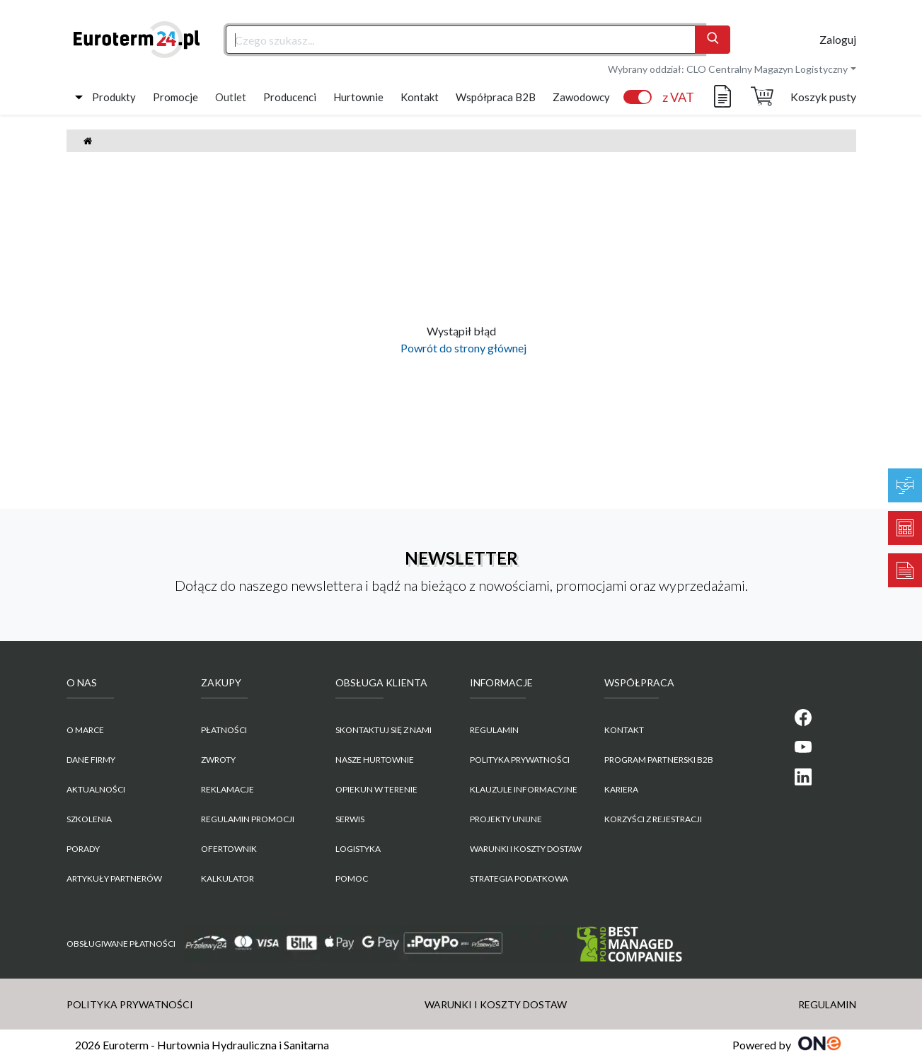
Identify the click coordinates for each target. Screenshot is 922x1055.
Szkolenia (89, 819)
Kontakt (420, 97)
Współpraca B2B (496, 97)
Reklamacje (227, 789)
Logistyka (358, 848)
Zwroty (218, 759)
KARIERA (621, 789)
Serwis (349, 819)
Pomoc (351, 878)
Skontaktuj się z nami (383, 730)
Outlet (230, 97)
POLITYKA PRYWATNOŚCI (520, 759)
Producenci (289, 97)
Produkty (114, 97)
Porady (83, 848)
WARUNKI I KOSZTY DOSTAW (526, 848)
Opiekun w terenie (376, 789)
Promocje (175, 97)
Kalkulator (227, 878)
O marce (85, 730)
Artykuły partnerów (114, 878)
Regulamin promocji (247, 819)
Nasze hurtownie (374, 759)
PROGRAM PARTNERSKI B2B (658, 759)
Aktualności (96, 789)
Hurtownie (358, 97)
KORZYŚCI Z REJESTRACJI (653, 819)
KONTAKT (624, 730)
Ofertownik (229, 848)
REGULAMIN (494, 730)
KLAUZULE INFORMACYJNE (523, 789)
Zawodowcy (581, 97)
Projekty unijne (506, 819)
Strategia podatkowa (519, 878)
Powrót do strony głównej (461, 347)
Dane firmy (91, 759)
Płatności (224, 730)
